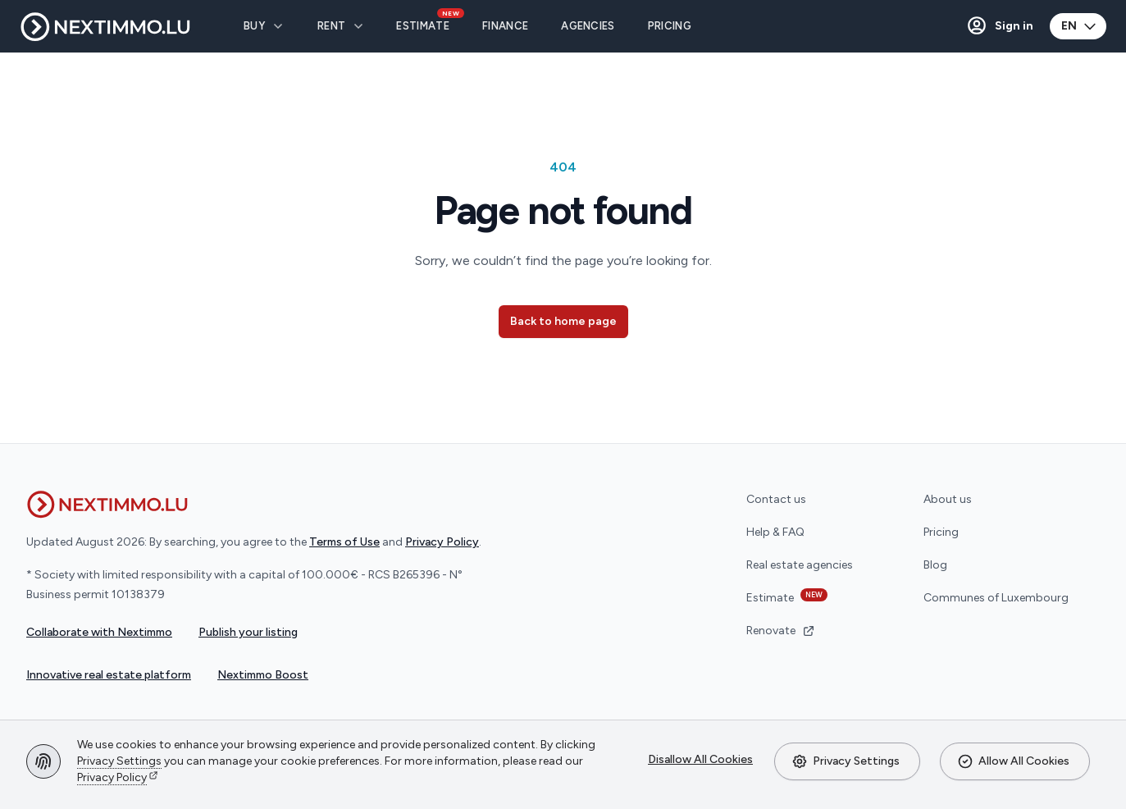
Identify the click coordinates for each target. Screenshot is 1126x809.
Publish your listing (248, 632)
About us (947, 499)
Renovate (780, 631)
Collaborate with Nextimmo (99, 632)
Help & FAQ (775, 532)
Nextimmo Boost (262, 675)
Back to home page (563, 321)
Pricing (941, 532)
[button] (999, 26)
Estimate (786, 596)
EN (1079, 26)
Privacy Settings (845, 761)
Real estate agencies (799, 565)
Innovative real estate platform (108, 675)
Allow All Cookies (1013, 761)
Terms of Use (344, 542)
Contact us (776, 499)
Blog (935, 565)
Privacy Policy (112, 777)
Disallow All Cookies (700, 759)
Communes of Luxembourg (996, 598)
